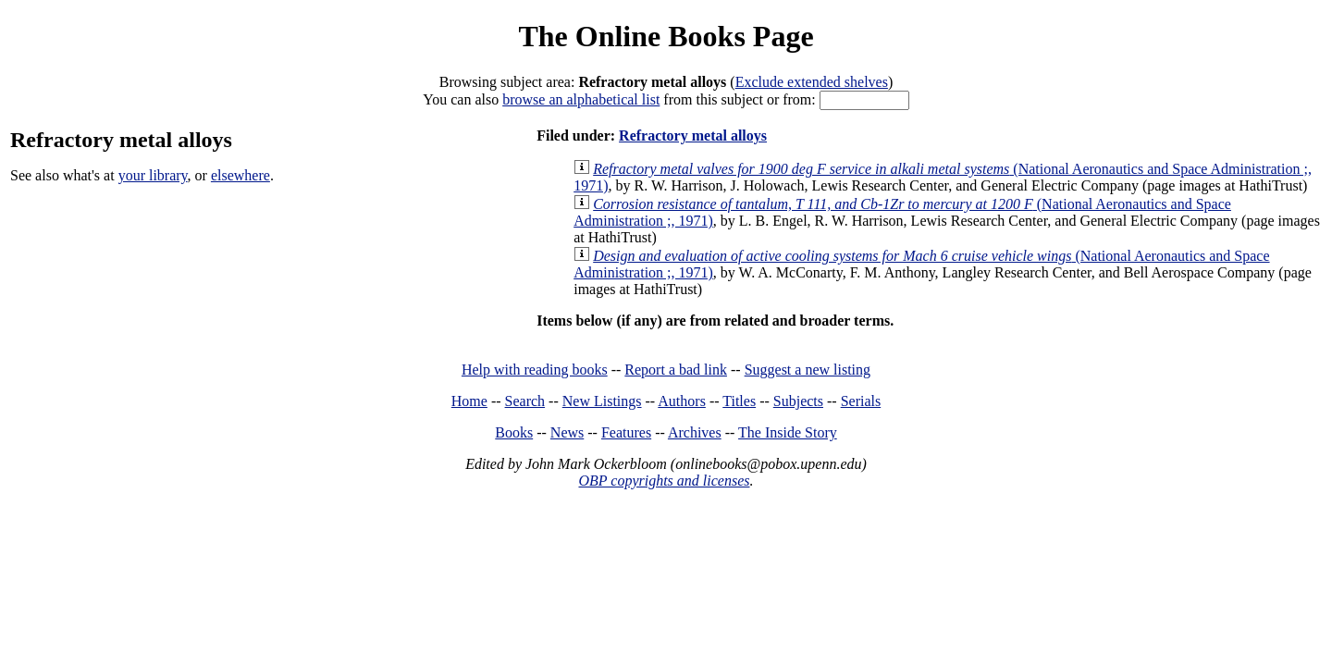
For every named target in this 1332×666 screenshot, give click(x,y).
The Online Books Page (665, 36)
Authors (682, 401)
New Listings (602, 401)
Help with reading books (535, 369)
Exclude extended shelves (811, 82)
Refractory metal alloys (693, 135)
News (567, 432)
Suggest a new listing (807, 369)
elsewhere (240, 175)
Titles (739, 401)
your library (153, 175)
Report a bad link (675, 369)
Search (525, 401)
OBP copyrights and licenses (663, 480)
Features (626, 432)
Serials (861, 401)
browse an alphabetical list (581, 99)
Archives (695, 432)
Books (514, 432)
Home (469, 401)
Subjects (798, 401)
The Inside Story (787, 432)
